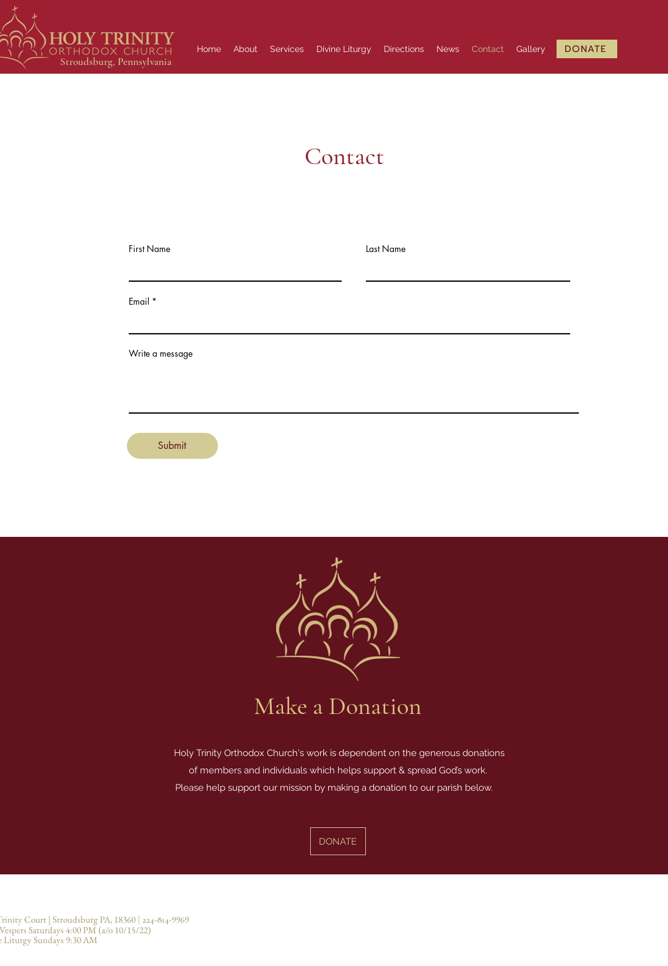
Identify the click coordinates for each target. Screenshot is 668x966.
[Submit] (172, 446)
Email (139, 301)
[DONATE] (587, 49)
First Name (149, 249)
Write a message (161, 353)
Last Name (386, 249)
